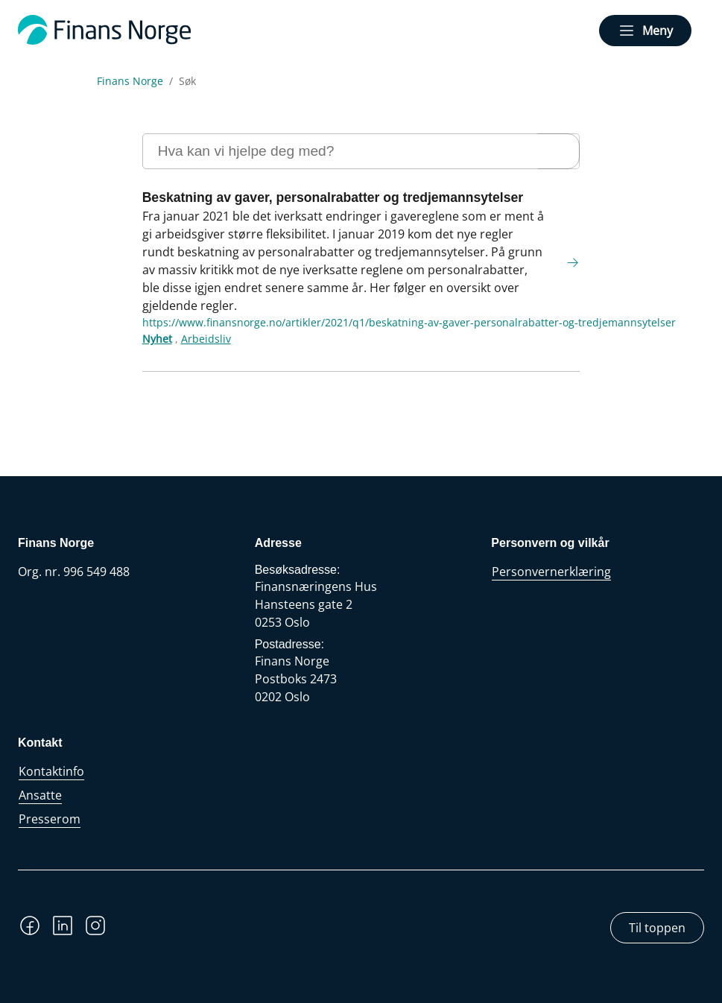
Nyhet (157, 339)
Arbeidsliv (206, 339)
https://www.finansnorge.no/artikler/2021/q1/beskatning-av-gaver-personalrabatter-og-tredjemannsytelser (409, 322)
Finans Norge (130, 81)
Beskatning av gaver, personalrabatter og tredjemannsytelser (332, 197)
